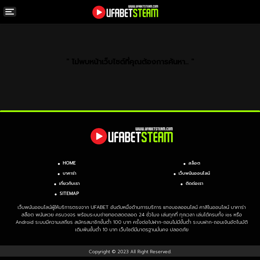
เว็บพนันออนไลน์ (194, 173)
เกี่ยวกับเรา (69, 183)
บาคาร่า (69, 173)
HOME (69, 163)
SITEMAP (69, 193)
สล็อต (194, 163)
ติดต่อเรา (194, 183)
